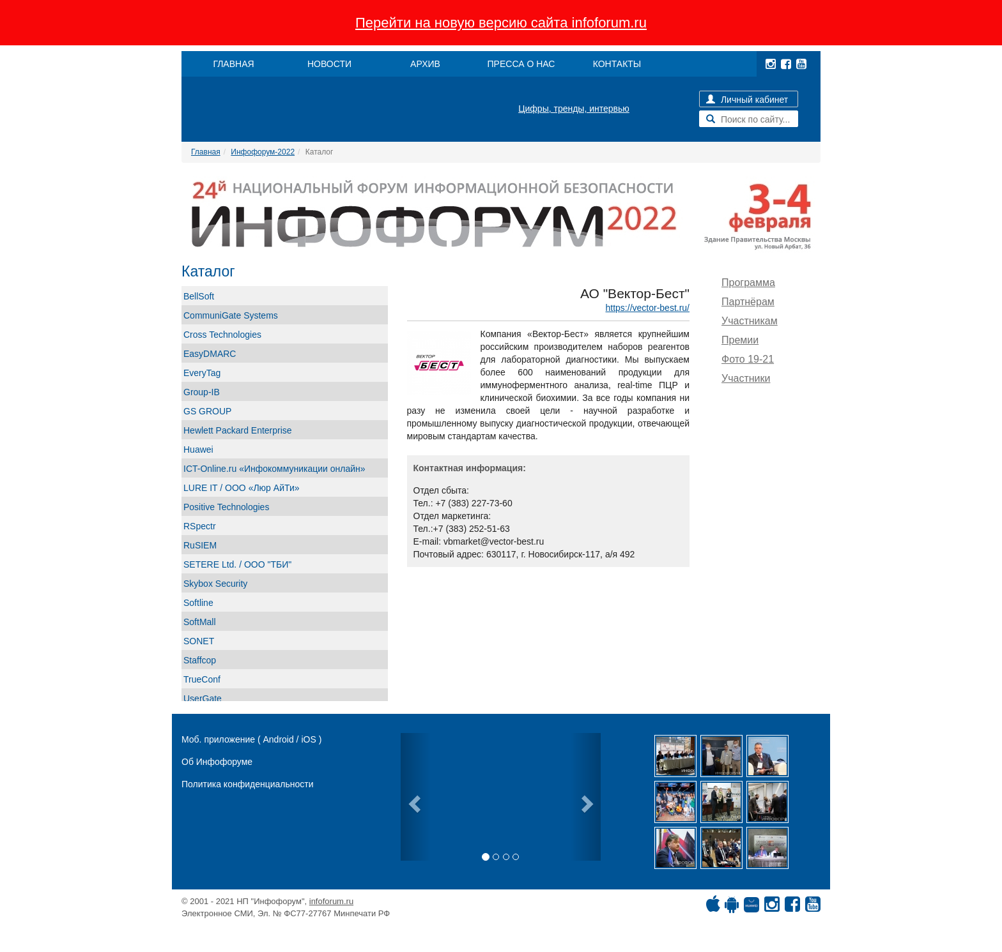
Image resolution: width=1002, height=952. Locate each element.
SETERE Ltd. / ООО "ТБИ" (237, 564)
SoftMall (199, 622)
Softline (198, 603)
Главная (205, 151)
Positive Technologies (226, 507)
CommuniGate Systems (230, 315)
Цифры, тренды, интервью (573, 108)
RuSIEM (200, 545)
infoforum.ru (331, 901)
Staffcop (199, 660)
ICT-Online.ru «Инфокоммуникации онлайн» (274, 469)
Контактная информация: (469, 468)
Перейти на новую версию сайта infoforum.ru (501, 23)
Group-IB (201, 392)
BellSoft (198, 296)
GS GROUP (207, 411)
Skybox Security (215, 583)
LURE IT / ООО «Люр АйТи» (241, 488)
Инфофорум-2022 (263, 151)
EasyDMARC (209, 354)
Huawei (198, 449)
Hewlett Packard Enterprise (237, 430)
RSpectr (199, 526)
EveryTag (201, 373)
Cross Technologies (222, 334)
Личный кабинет (747, 99)
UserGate (202, 698)
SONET (198, 641)
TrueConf (201, 679)
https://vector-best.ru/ (648, 308)
